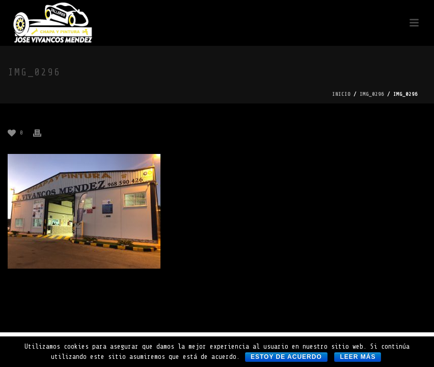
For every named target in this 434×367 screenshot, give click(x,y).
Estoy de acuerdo (286, 356)
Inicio (341, 94)
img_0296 (372, 94)
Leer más (357, 356)
